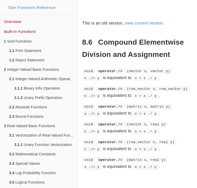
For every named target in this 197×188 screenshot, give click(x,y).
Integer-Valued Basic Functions (31, 69)
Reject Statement (26, 60)
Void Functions (18, 41)
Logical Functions (27, 182)
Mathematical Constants (32, 154)
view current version (144, 23)
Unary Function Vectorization (43, 145)
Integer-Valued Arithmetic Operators (42, 79)
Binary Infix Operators (37, 88)
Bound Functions (26, 116)
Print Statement (25, 51)
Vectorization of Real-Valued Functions (43, 135)
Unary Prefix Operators (38, 98)
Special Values (24, 163)
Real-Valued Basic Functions (29, 126)
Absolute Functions (28, 107)
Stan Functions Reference (32, 7)
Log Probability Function (32, 173)
